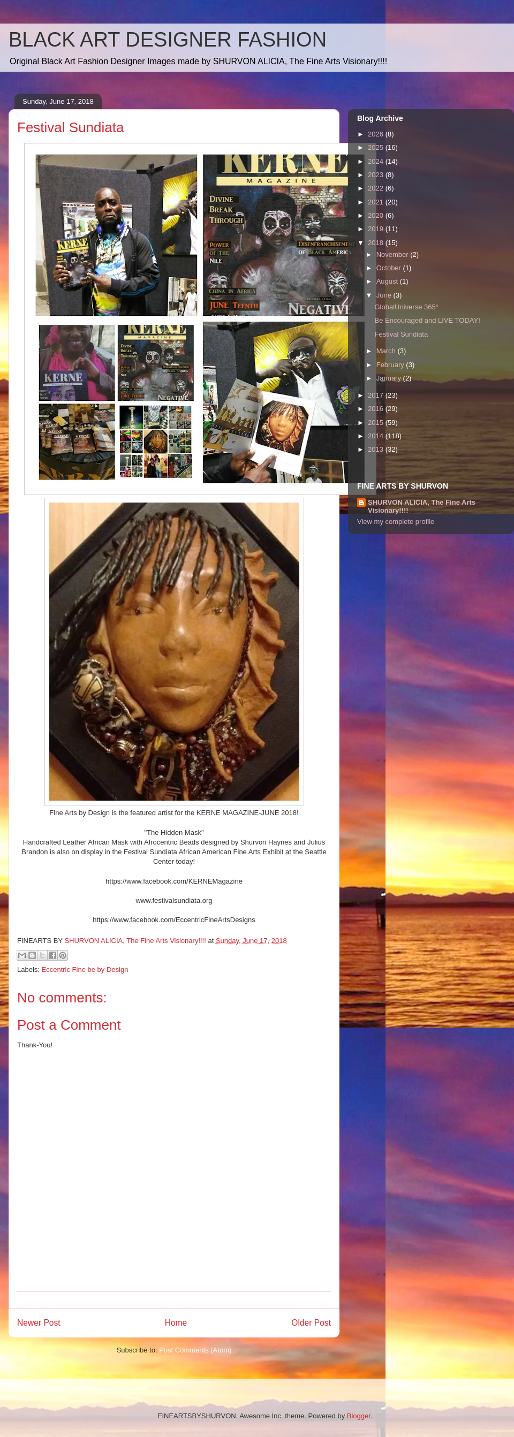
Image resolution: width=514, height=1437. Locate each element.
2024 (377, 161)
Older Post (311, 1322)
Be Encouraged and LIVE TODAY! (427, 320)
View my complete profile (395, 522)
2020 (377, 215)
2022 (377, 188)
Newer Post (39, 1322)
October (389, 268)
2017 (377, 395)
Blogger (359, 1416)
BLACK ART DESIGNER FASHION (168, 39)
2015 (377, 423)
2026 (377, 134)
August (388, 281)
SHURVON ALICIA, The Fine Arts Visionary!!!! (421, 506)
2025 (377, 147)
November (393, 254)
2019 (377, 229)
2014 (377, 436)
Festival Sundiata (401, 334)
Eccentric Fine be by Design (85, 969)
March (387, 351)
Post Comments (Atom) (195, 1350)
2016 (377, 409)
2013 (377, 449)
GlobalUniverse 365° (406, 307)
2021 (377, 202)
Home (176, 1322)
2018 (377, 243)
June (385, 295)
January (389, 378)
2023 (377, 175)
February (391, 365)
